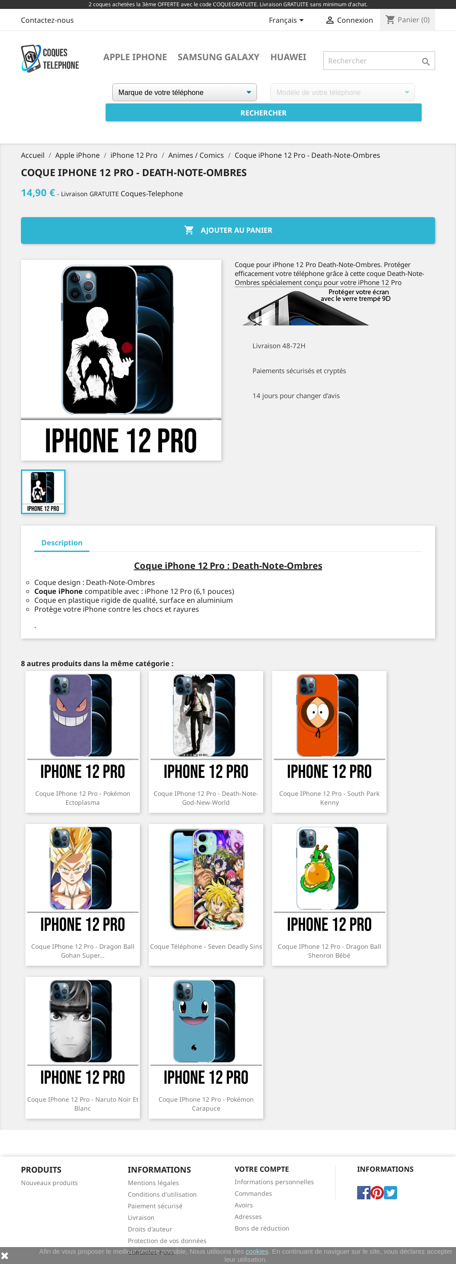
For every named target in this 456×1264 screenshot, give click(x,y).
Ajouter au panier (228, 230)
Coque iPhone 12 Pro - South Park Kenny (329, 798)
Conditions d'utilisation (162, 1194)
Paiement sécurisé (155, 1206)
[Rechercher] (379, 60)
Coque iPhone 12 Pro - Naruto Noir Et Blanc (82, 1103)
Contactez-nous (47, 20)
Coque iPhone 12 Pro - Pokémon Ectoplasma (82, 798)
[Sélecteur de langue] (288, 21)
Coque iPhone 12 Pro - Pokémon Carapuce (206, 1103)
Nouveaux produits (49, 1182)
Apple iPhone (135, 57)
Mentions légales (153, 1182)
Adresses (248, 1216)
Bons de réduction (262, 1228)
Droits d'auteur (150, 1229)
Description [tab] (61, 543)
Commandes (253, 1193)
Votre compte (262, 1169)
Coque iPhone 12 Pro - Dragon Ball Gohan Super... (82, 950)
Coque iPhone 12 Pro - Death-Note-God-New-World (206, 798)
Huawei (288, 57)
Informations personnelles (274, 1182)
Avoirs (244, 1205)
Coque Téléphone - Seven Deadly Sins (206, 946)
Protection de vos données (167, 1240)
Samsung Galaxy (219, 57)
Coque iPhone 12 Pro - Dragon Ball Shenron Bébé (329, 950)
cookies (257, 1251)
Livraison (141, 1217)
